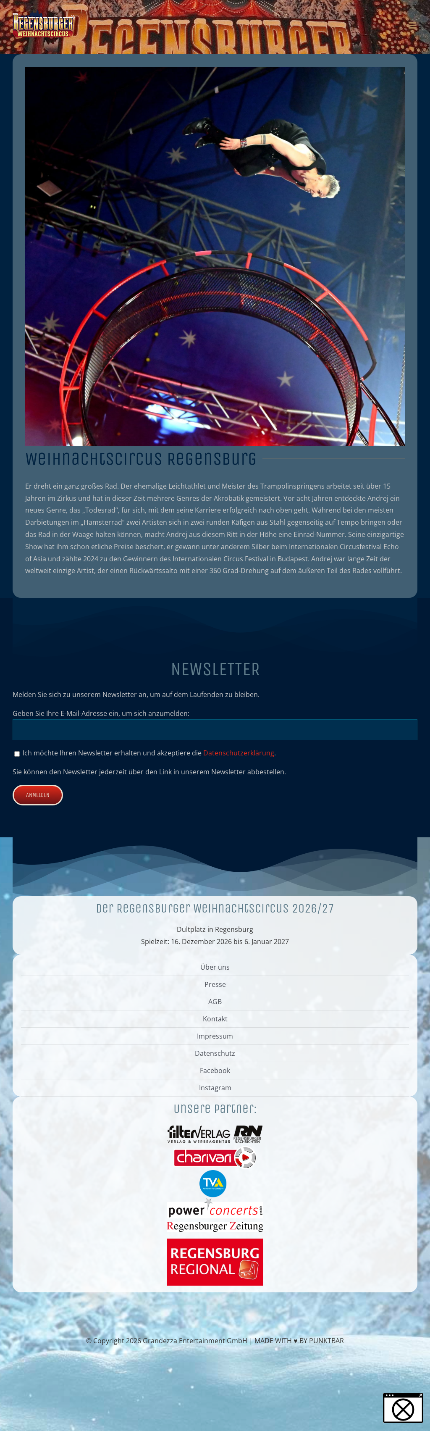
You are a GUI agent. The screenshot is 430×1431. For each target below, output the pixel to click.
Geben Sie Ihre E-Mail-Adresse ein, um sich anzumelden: (101, 713)
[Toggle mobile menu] (413, 25)
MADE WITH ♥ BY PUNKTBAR (299, 1340)
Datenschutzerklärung (238, 753)
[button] (403, 1408)
